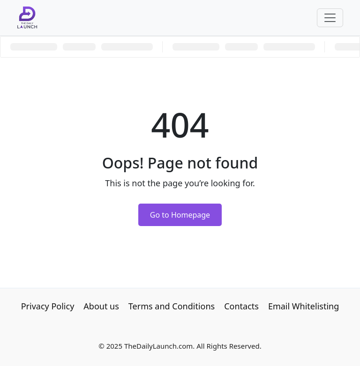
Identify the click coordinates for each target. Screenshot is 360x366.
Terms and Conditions (171, 306)
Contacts (241, 306)
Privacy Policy (48, 306)
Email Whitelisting (303, 306)
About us (101, 306)
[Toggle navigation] (330, 17)
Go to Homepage (180, 215)
